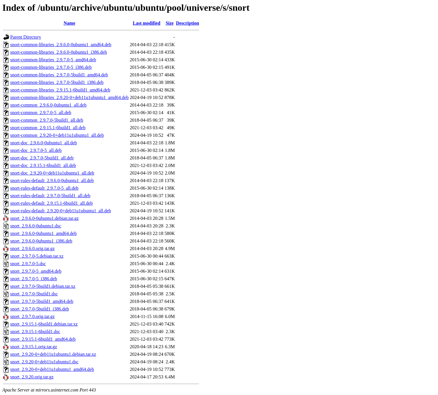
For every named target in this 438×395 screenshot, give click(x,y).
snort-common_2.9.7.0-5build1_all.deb (46, 120)
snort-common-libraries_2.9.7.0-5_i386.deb (51, 67)
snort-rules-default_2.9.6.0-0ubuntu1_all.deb (52, 180)
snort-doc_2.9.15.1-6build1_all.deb (43, 165)
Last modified (146, 23)
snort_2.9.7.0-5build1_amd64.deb (41, 301)
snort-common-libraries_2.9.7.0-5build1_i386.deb (57, 82)
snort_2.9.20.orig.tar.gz (32, 376)
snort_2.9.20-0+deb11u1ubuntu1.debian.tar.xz (53, 354)
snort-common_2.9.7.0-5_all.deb (40, 112)
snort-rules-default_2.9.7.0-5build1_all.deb (50, 195)
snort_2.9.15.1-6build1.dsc (35, 331)
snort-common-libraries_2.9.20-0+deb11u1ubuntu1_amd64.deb (69, 97)
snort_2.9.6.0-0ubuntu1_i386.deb (41, 240)
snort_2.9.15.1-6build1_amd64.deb (43, 339)
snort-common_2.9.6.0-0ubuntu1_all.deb (48, 105)
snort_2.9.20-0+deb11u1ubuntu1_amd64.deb (52, 369)
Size (170, 23)
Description (187, 23)
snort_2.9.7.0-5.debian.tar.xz (36, 256)
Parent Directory (25, 37)
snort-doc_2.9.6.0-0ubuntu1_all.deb (43, 142)
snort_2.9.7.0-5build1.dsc (34, 293)
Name (69, 23)
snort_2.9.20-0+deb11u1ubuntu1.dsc (44, 361)
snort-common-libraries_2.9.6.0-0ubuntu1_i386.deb (58, 52)
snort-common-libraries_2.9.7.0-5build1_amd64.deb (59, 74)
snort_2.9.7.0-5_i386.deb (33, 278)
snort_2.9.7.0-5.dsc (28, 263)
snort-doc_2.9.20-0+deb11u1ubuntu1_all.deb (52, 172)
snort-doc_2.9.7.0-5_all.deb (36, 150)
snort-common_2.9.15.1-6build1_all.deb (48, 127)
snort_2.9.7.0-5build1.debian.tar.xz (42, 286)
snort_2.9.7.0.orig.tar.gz (32, 316)
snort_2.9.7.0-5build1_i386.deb (39, 308)
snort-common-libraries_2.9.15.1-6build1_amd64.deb (60, 89)
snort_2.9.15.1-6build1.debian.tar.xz (44, 324)
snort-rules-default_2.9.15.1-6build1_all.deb (51, 203)
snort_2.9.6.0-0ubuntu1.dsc (35, 225)
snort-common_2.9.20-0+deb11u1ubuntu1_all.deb (57, 135)
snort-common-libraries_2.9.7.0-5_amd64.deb (53, 59)
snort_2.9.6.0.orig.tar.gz (32, 248)
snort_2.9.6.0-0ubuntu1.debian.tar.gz (44, 218)
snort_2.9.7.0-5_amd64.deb (35, 271)
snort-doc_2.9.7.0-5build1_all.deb (42, 157)
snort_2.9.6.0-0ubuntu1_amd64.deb (43, 233)
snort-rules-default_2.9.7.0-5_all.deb (44, 188)
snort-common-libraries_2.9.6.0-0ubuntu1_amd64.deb (60, 44)
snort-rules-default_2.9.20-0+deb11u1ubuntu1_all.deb (60, 210)
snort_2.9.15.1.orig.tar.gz (33, 346)
